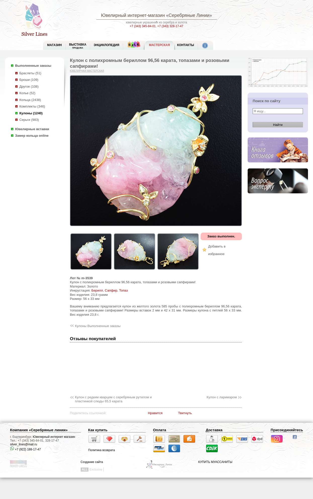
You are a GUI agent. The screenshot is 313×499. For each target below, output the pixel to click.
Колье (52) (27, 93)
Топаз (123, 290)
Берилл (97, 290)
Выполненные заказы (33, 65)
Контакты (185, 45)
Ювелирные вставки (32, 129)
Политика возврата (101, 450)
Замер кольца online (32, 135)
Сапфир (111, 290)
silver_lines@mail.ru (23, 444)
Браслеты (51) (30, 73)
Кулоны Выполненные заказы (98, 326)
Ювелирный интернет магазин (54, 437)
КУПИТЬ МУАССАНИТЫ (215, 462)
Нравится (155, 413)
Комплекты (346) (32, 106)
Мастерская (159, 45)
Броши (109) (28, 80)
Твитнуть (185, 413)
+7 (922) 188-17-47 (25, 449)
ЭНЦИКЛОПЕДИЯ (106, 45)
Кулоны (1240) (30, 113)
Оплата (159, 430)
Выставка (77, 46)
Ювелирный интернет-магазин (133, 15)
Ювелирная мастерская (87, 70)
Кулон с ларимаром (222, 397)
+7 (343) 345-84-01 (143, 26)
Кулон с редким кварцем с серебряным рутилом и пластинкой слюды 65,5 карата (113, 399)
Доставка (214, 430)
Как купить (98, 430)
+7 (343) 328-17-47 (170, 26)
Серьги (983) (29, 120)
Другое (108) (28, 86)
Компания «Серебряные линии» (39, 430)
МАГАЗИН (54, 45)
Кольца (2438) (30, 100)
